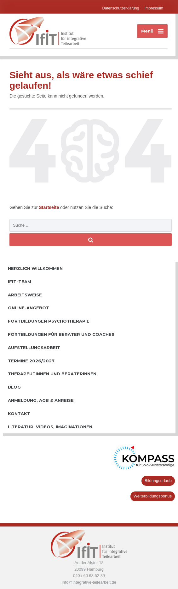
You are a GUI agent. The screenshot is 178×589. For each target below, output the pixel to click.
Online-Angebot (28, 307)
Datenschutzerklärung (120, 8)
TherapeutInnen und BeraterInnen (52, 373)
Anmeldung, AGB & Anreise (41, 400)
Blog (14, 387)
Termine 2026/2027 (31, 360)
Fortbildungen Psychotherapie (48, 321)
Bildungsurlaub (158, 480)
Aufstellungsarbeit (34, 347)
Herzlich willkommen (35, 268)
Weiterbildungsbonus (153, 496)
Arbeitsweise (25, 294)
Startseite (49, 207)
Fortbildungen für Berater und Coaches (61, 334)
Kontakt (19, 413)
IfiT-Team (19, 281)
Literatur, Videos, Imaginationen (50, 426)
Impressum (154, 8)
